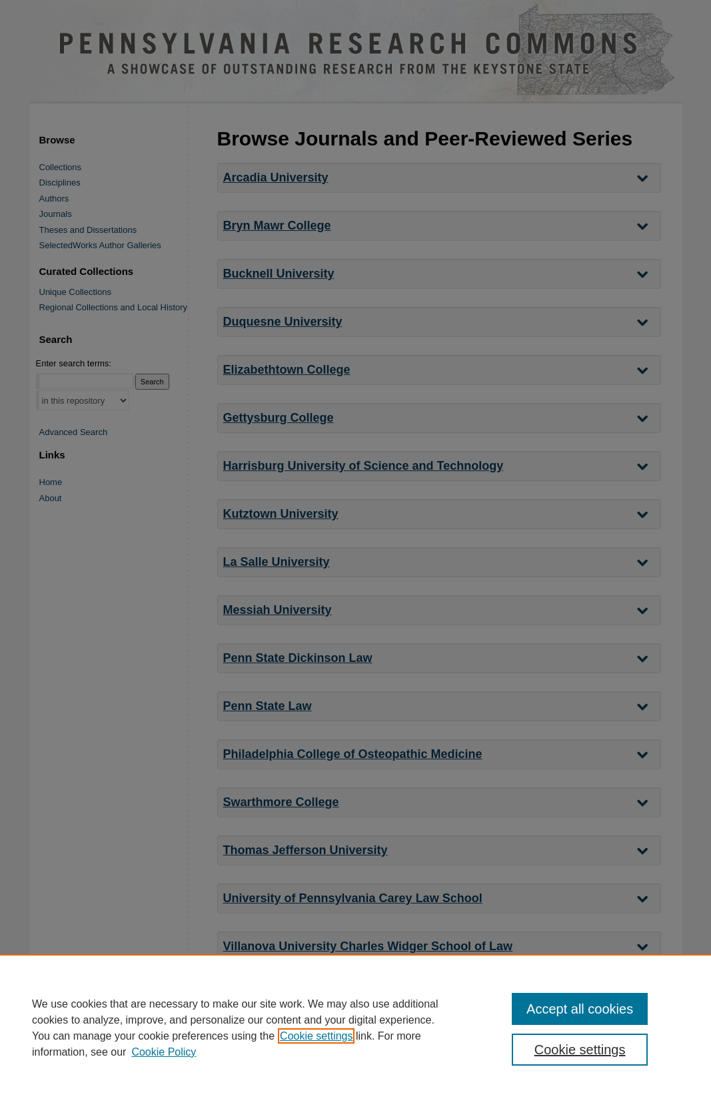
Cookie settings (316, 1036)
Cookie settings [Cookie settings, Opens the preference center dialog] (580, 1049)
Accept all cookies (579, 1009)
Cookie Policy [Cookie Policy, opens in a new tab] (163, 1052)
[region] (355, 1027)
